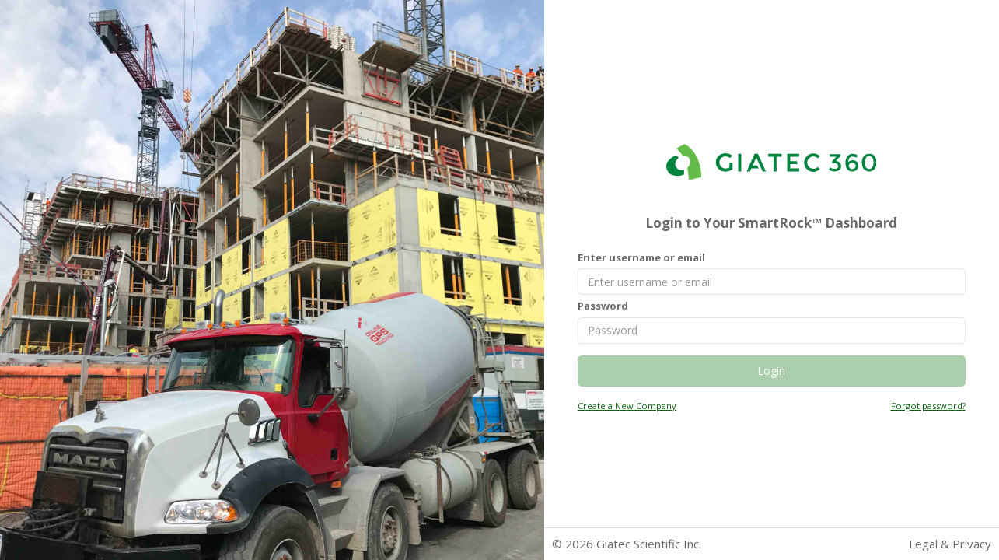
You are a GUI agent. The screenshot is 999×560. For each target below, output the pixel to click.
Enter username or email (641, 257)
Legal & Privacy (950, 543)
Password (603, 306)
